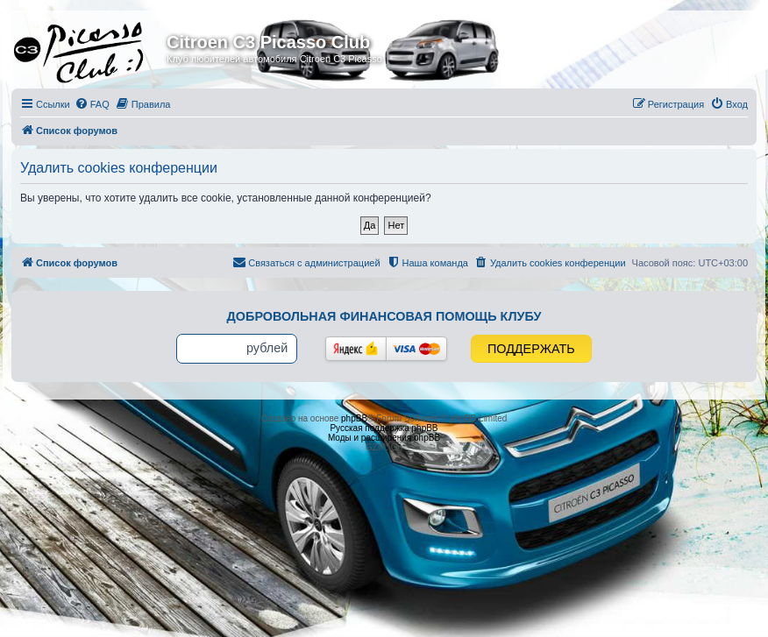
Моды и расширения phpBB (384, 437)
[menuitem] (92, 104)
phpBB (354, 418)
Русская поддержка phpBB (383, 428)
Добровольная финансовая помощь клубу (384, 316)
